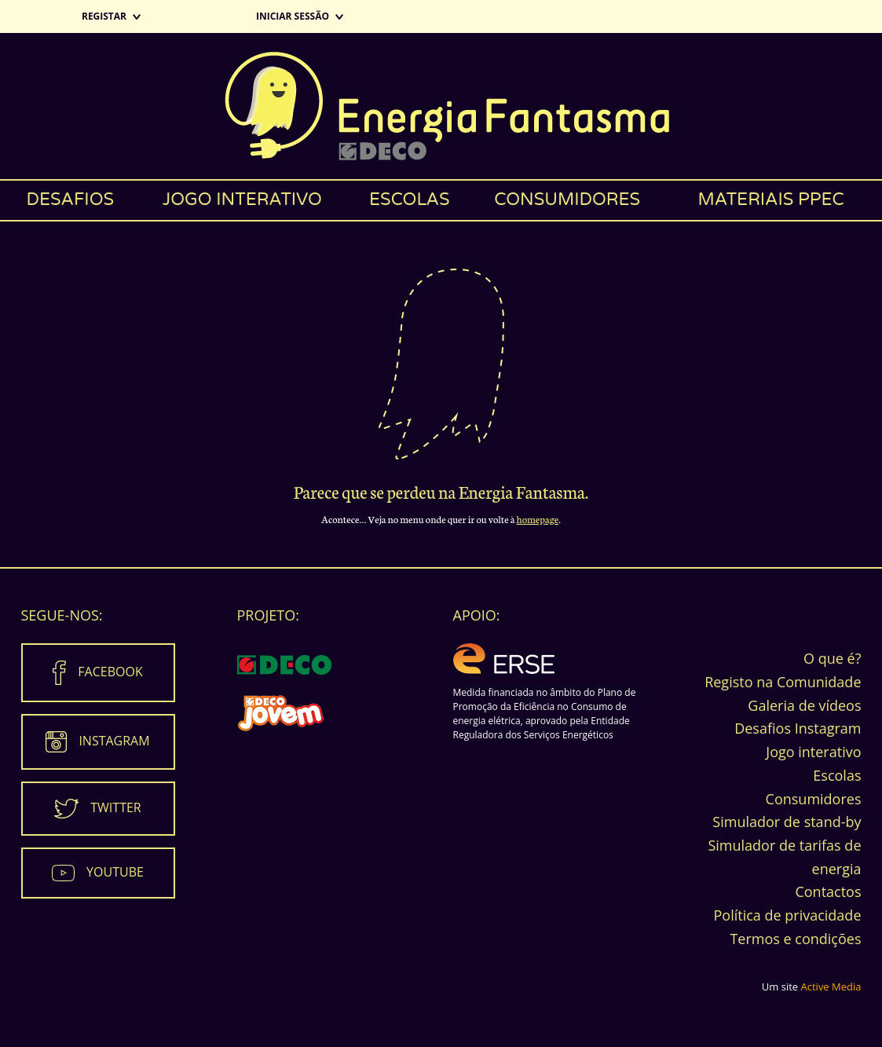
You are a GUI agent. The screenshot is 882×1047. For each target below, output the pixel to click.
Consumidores (567, 199)
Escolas (409, 199)
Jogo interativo (242, 199)
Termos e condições (795, 938)
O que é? (832, 658)
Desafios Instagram (797, 728)
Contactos (828, 891)
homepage (538, 518)
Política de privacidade (787, 915)
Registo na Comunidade (783, 681)
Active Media (831, 986)
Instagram (114, 740)
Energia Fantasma (441, 106)
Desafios (70, 199)
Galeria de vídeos (804, 705)
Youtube (115, 871)
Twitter (115, 807)
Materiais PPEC (770, 199)
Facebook (110, 671)
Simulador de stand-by (786, 821)
